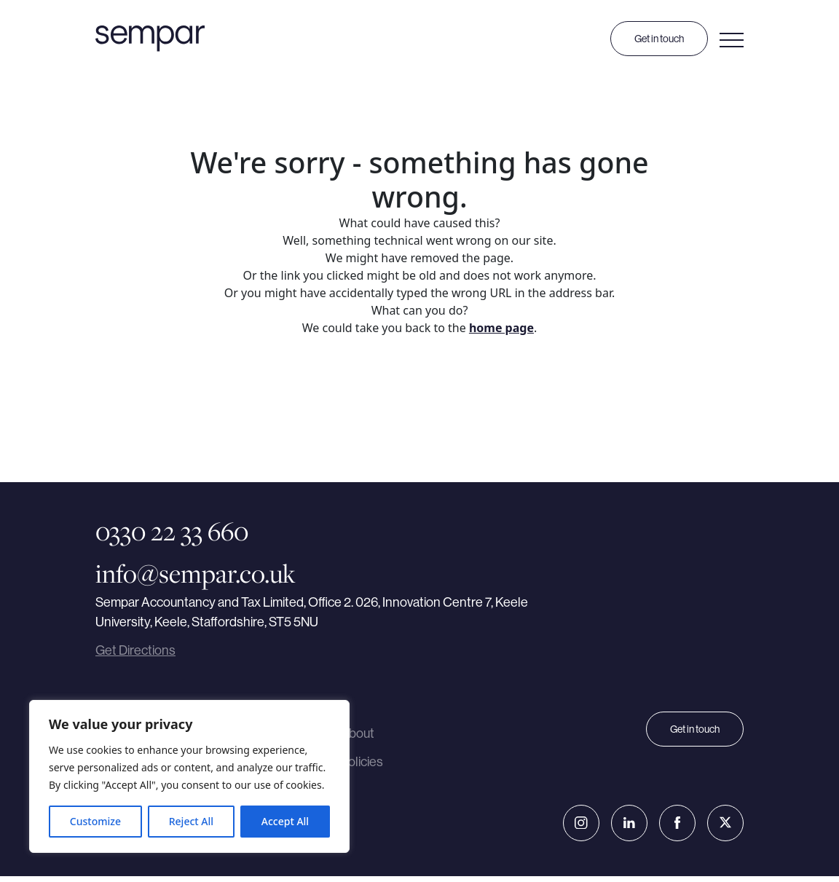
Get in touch (659, 38)
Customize (95, 821)
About (357, 735)
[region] (189, 776)
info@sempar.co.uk (195, 571)
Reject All (191, 821)
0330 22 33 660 (171, 531)
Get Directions (135, 650)
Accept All (285, 821)
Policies (361, 766)
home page (501, 328)
